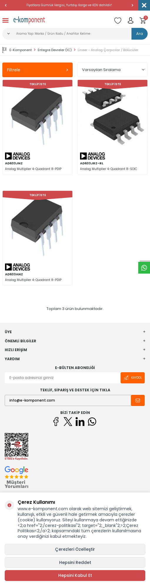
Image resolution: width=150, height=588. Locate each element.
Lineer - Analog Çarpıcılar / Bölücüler (108, 50)
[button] (6, 5)
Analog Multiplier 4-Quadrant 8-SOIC (108, 169)
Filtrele (37, 70)
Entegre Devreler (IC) (55, 50)
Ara (139, 33)
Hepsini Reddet (75, 562)
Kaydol (132, 377)
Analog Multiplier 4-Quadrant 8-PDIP (33, 169)
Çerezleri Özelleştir (75, 549)
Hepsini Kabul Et (75, 575)
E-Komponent (17, 50)
